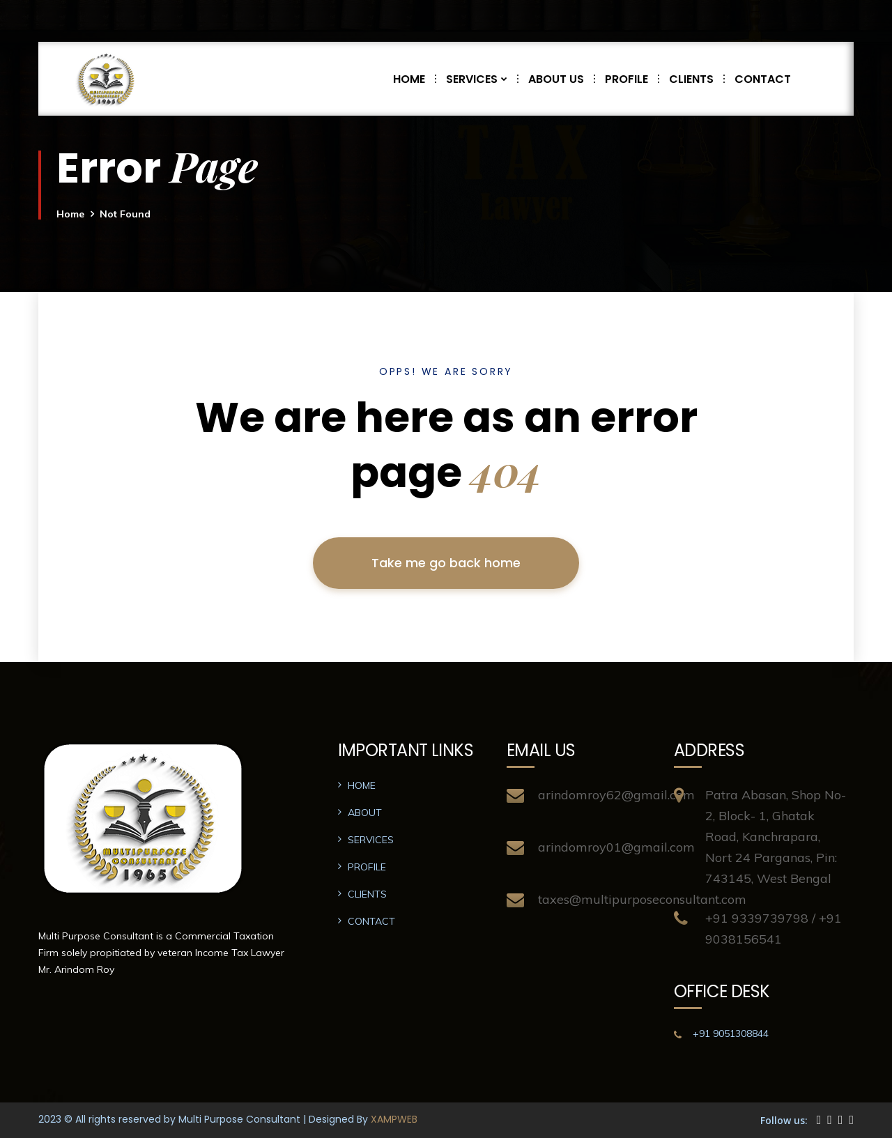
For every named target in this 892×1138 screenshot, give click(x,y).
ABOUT (365, 812)
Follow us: (784, 1120)
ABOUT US (561, 79)
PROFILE (632, 79)
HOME (414, 79)
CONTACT (763, 79)
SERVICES (482, 79)
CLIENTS (696, 79)
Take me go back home (446, 562)
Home (70, 214)
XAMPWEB (394, 1119)
